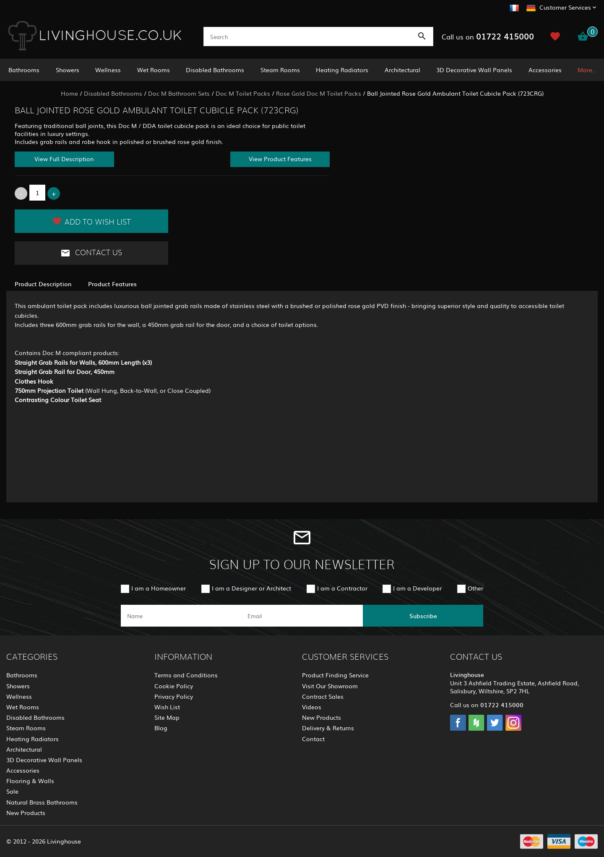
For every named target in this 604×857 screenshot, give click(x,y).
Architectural (402, 69)
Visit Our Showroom (330, 686)
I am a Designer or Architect (251, 588)
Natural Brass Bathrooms (42, 802)
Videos (311, 707)
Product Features (112, 283)
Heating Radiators (342, 69)
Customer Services (565, 7)
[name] (181, 615)
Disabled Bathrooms (215, 69)
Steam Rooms (280, 69)
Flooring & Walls (30, 780)
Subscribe (423, 615)
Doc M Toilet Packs (243, 93)
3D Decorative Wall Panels (474, 69)
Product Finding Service (335, 675)
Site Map (167, 717)
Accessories (545, 69)
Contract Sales (323, 696)
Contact (313, 738)
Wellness (108, 69)
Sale (12, 791)
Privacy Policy (173, 696)
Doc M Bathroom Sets (179, 93)
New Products (25, 812)
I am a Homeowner (158, 588)
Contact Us (91, 253)
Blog (160, 728)
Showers (67, 69)
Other (475, 588)
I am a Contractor (342, 588)
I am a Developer (417, 588)
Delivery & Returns (328, 728)
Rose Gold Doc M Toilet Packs (318, 93)
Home (69, 93)
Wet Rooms (153, 69)
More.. (587, 69)
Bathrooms (23, 69)
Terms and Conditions (186, 675)
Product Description (43, 283)
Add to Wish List (91, 221)
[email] (301, 615)
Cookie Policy (173, 686)
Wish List (167, 707)
